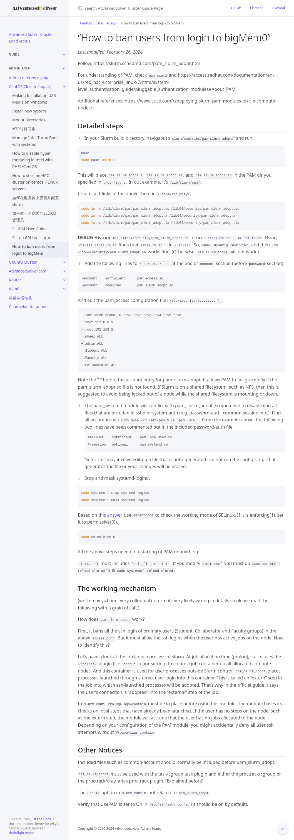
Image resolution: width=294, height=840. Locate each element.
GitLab (236, 8)
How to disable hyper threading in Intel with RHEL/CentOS (32, 160)
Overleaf (278, 8)
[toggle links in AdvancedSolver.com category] (64, 271)
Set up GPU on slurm (31, 237)
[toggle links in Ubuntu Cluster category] (64, 262)
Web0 (14, 288)
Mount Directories (28, 119)
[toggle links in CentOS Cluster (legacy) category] (64, 86)
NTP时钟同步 (23, 128)
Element (256, 8)
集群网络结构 (20, 297)
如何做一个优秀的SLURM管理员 (34, 216)
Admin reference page (29, 77)
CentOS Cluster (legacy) (30, 86)
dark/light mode (21, 833)
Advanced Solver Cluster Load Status (31, 38)
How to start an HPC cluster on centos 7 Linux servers (35, 182)
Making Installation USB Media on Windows (34, 99)
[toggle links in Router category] (64, 280)
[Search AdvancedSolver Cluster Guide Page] (143, 8)
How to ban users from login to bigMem (33, 250)
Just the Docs (41, 819)
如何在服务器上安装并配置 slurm (35, 201)
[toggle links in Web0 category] (64, 288)
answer (114, 515)
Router (15, 279)
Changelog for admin (28, 306)
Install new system (29, 111)
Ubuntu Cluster (23, 262)
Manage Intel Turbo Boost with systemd (36, 141)
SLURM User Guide (29, 228)
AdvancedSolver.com (27, 271)
